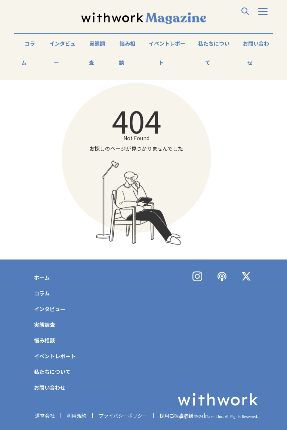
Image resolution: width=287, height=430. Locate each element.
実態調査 (97, 53)
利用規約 (76, 415)
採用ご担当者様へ (179, 415)
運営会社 (45, 415)
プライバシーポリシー (123, 415)
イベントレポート (167, 53)
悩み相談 (127, 53)
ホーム (42, 277)
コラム (28, 53)
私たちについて (213, 53)
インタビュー (62, 53)
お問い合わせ (256, 53)
